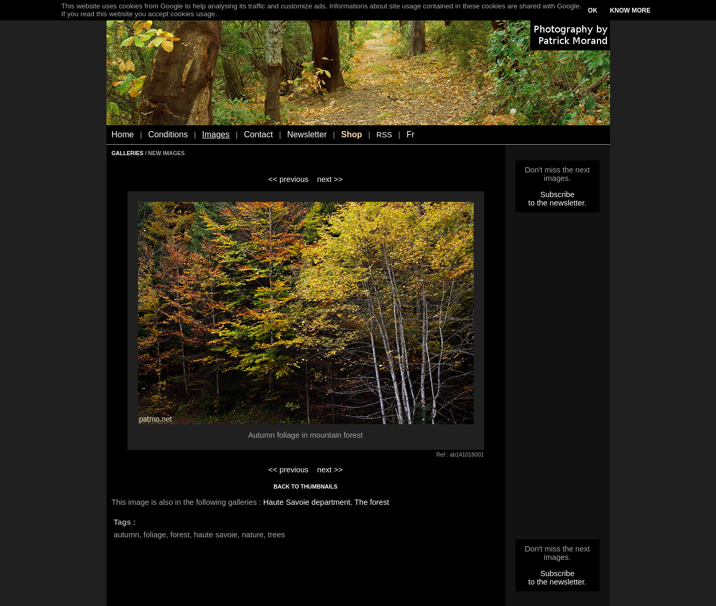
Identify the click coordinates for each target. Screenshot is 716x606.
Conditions (168, 134)
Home (123, 134)
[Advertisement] (558, 379)
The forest (372, 502)
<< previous (289, 179)
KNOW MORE (630, 10)
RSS (384, 135)
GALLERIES (128, 153)
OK (592, 10)
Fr (410, 134)
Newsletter (307, 134)
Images (215, 134)
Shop (351, 134)
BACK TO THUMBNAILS (306, 486)
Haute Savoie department (306, 502)
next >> (330, 179)
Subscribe (557, 194)
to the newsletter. (557, 203)
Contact (258, 134)
